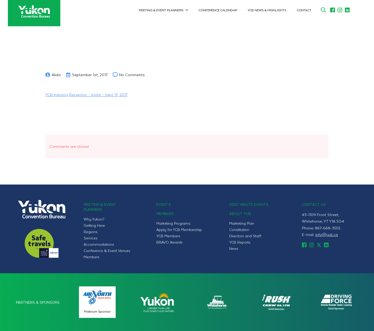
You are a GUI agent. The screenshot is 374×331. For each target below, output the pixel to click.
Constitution (239, 230)
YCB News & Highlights (267, 10)
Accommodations (99, 244)
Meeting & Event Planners (161, 10)
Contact (304, 10)
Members (91, 257)
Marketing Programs (173, 223)
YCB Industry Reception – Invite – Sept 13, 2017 (86, 94)
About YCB (240, 214)
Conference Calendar (218, 10)
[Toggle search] (323, 10)
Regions (91, 232)
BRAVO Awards (169, 242)
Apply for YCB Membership (179, 230)
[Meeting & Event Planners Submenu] (188, 10)
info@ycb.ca (326, 234)
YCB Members (168, 236)
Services (91, 238)
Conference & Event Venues (107, 251)
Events (163, 204)
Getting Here (94, 225)
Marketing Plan (241, 223)
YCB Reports (239, 242)
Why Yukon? (94, 219)
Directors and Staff (245, 236)
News (233, 248)
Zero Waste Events (248, 204)
